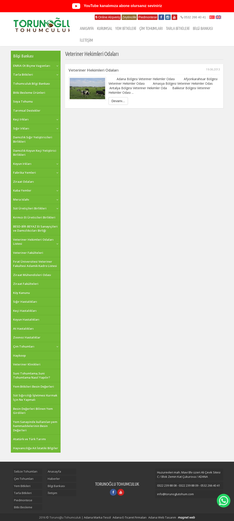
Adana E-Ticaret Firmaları (130, 517)
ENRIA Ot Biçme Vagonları (31, 66)
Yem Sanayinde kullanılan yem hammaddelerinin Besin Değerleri (35, 426)
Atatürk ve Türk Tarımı (29, 439)
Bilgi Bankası (23, 55)
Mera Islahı (21, 199)
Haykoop (19, 355)
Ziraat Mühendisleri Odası (32, 275)
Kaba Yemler (22, 190)
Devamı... (118, 101)
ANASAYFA (87, 28)
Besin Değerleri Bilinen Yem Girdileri (33, 411)
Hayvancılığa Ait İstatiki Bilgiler (35, 448)
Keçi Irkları (21, 119)
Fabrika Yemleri (24, 172)
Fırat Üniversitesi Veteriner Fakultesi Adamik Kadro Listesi (35, 263)
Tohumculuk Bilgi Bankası (31, 84)
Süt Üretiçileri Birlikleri (30, 208)
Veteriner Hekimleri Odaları (144, 70)
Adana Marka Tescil (97, 517)
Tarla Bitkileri (23, 74)
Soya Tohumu (23, 101)
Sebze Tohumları (25, 471)
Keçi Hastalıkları (25, 311)
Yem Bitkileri (22, 486)
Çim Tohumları (23, 346)
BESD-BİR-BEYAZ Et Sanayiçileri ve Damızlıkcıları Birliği (35, 228)
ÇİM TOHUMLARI (151, 28)
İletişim (52, 493)
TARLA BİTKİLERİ (177, 28)
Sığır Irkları (21, 128)
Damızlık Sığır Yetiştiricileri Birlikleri (32, 139)
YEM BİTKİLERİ (125, 28)
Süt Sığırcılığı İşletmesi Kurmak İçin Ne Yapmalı (35, 397)
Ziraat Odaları (23, 182)
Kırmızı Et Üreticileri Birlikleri (34, 217)
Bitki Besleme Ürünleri (29, 93)
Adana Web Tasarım (162, 517)
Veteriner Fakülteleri (28, 253)
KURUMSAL (104, 28)
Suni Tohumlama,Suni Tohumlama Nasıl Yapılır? (31, 375)
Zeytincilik (129, 17)
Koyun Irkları (22, 164)
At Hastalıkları (23, 329)
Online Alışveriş (107, 17)
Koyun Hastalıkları (26, 319)
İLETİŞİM (86, 40)
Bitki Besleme (23, 507)
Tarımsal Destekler (26, 110)
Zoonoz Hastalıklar (26, 337)
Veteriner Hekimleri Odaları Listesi (33, 242)
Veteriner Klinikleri (26, 364)
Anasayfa (54, 471)
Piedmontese (147, 17)
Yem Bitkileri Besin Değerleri (33, 386)
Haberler (54, 479)
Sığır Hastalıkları (25, 302)
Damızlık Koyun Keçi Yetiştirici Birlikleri (34, 153)
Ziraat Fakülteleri (25, 284)
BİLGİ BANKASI (203, 28)
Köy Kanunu (21, 293)
